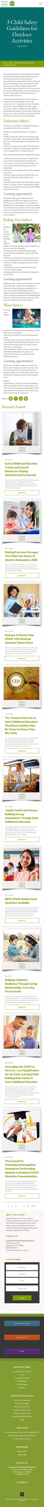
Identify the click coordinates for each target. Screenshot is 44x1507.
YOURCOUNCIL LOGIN (22, 1323)
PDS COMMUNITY (22, 1337)
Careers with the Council (22, 1371)
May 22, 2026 (9, 895)
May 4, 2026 (8, 976)
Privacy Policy (9, 1499)
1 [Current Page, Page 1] (8, 1206)
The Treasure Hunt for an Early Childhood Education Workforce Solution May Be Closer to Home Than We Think (21, 725)
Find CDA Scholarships (22, 1400)
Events (22, 1375)
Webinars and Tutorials (22, 1413)
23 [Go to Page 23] (24, 1206)
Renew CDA (22, 1451)
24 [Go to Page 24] (28, 1206)
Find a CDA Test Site (22, 1407)
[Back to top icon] (22, 1494)
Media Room (22, 1381)
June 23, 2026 (9, 548)
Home (5, 63)
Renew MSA (22, 1455)
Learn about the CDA (22, 1378)
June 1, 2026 (8, 806)
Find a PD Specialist (22, 1403)
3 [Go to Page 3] (15, 1206)
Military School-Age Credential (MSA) (22, 1435)
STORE (22, 1351)
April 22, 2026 (9, 1157)
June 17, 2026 (9, 714)
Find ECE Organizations (22, 1410)
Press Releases (22, 1384)
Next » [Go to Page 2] (34, 1206)
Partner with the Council (22, 1439)
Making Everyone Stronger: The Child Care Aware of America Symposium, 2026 (22, 556)
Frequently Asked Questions (22, 1416)
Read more (22, 493)
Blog (10, 63)
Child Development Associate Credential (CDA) (22, 1432)
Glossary (22, 1388)
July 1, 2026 (8, 459)
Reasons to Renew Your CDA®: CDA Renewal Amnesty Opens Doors (19, 638)
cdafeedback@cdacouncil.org (17, 1250)
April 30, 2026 (9, 1063)
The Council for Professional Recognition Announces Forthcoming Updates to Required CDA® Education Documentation (22, 1168)
